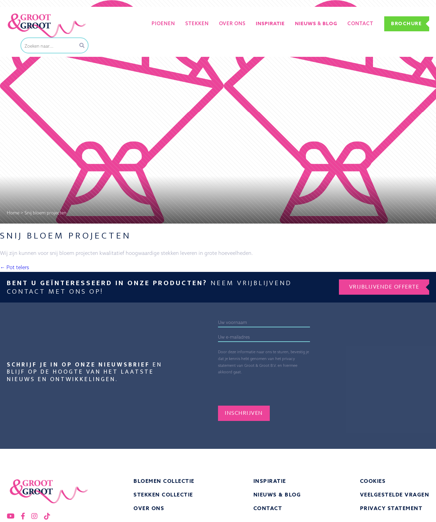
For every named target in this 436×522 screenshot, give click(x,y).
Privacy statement (391, 508)
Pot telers (14, 267)
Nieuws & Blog (277, 494)
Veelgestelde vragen (395, 494)
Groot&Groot (22, 15)
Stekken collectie (163, 494)
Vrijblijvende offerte (384, 287)
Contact (360, 23)
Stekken (197, 23)
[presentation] (284, 389)
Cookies (373, 481)
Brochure (406, 23)
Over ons (232, 23)
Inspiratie (269, 481)
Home (13, 212)
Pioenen (163, 23)
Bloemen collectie (164, 481)
